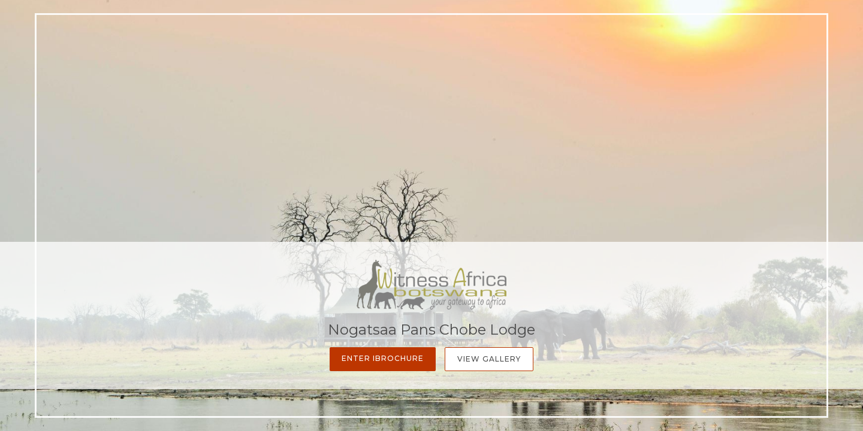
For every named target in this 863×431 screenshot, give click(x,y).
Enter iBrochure (383, 358)
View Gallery (489, 358)
